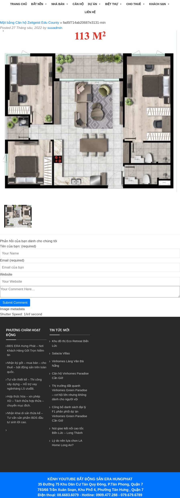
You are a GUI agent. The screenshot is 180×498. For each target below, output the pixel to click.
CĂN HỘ (78, 4)
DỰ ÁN (94, 4)
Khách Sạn (159, 4)
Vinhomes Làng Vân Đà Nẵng (68, 363)
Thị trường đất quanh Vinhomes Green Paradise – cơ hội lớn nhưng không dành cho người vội (69, 392)
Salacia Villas (61, 353)
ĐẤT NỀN (39, 4)
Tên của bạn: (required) (18, 246)
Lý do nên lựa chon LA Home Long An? (67, 443)
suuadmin (54, 28)
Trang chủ (18, 4)
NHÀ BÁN (59, 4)
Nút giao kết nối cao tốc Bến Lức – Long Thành (68, 431)
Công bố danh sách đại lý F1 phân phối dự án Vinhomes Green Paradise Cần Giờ (69, 413)
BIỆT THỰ (113, 4)
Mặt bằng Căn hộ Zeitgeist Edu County (29, 23)
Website (6, 274)
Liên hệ (90, 12)
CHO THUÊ (135, 4)
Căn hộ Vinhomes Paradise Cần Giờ (70, 376)
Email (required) (12, 260)
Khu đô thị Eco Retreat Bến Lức (70, 343)
